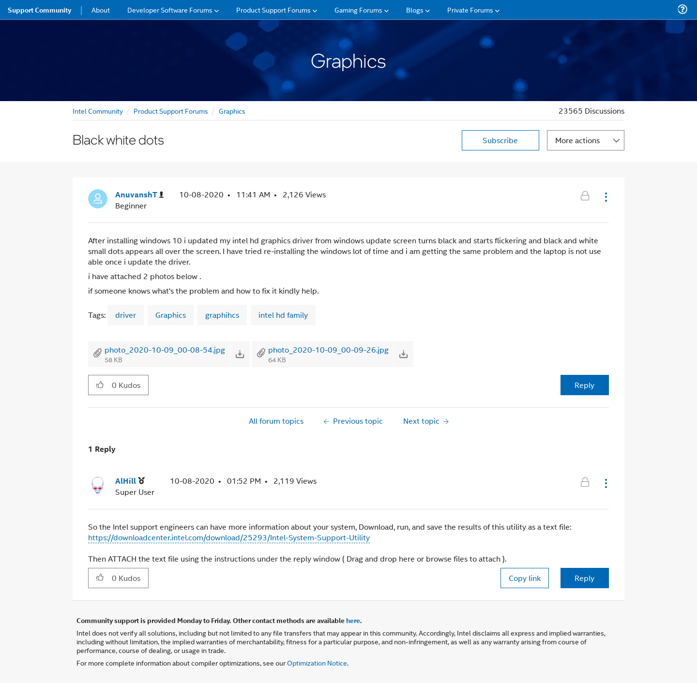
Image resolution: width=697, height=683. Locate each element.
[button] (605, 196)
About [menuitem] (100, 9)
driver (125, 314)
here (353, 620)
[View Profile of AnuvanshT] (139, 194)
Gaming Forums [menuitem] (358, 9)
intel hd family (283, 314)
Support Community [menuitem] (39, 9)
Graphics (232, 110)
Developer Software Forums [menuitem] (169, 9)
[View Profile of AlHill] (130, 481)
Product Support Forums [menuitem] (273, 9)
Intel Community (98, 110)
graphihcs (222, 314)
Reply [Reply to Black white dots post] (584, 384)
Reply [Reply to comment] (584, 577)
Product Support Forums (171, 110)
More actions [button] (577, 140)
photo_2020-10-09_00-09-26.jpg (328, 349)
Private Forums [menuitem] (470, 9)
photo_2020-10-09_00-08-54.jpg (165, 349)
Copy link (525, 577)
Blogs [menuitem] (415, 9)
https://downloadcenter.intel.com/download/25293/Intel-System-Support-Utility (229, 537)
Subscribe (500, 140)
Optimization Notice (317, 662)
